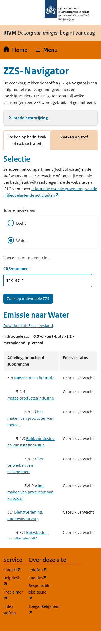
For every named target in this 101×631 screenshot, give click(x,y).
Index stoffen (9, 609)
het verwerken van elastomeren (25, 465)
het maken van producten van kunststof (30, 492)
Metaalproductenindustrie (30, 398)
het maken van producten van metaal (30, 418)
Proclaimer (12, 595)
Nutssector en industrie (34, 377)
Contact (12, 569)
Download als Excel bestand (28, 325)
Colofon (38, 569)
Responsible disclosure (38, 592)
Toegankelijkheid (38, 609)
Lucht (17, 223)
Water (17, 240)
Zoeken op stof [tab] (74, 136)
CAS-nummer (15, 268)
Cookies (38, 577)
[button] (47, 50)
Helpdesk (12, 581)
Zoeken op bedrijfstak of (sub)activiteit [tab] (26, 140)
